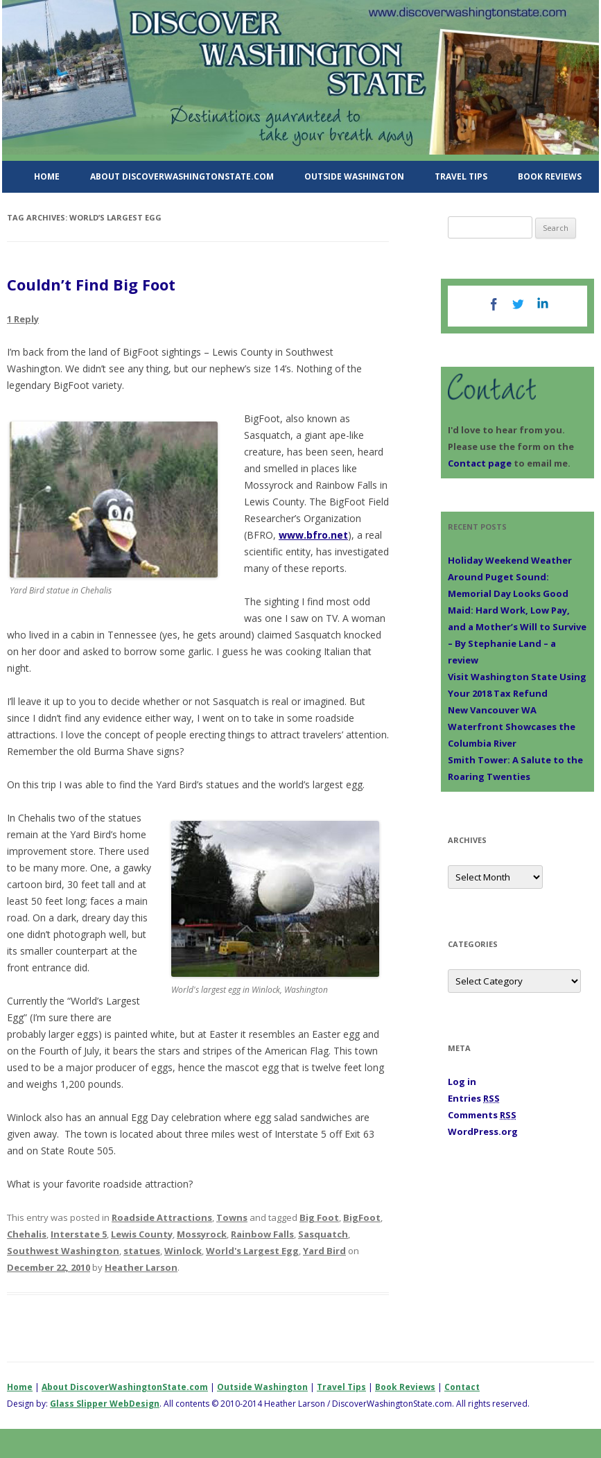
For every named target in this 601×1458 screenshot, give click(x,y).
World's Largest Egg (252, 1250)
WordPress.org (483, 1131)
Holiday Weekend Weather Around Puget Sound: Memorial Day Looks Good (510, 577)
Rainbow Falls (262, 1234)
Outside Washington (354, 176)
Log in (462, 1081)
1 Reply (23, 319)
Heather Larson (141, 1267)
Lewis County (142, 1234)
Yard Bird (324, 1250)
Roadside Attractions (162, 1217)
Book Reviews (550, 176)
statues (141, 1250)
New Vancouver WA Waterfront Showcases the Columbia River (511, 726)
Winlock (183, 1250)
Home (47, 176)
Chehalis (26, 1234)
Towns (231, 1217)
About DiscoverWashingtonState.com (182, 176)
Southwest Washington (63, 1250)
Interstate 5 (79, 1234)
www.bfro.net (313, 534)
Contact (462, 1387)
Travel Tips (461, 176)
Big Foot (319, 1217)
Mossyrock (202, 1234)
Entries (474, 1098)
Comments (482, 1115)
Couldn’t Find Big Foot (91, 284)
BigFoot (362, 1217)
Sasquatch (323, 1234)
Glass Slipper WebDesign (104, 1403)
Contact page (480, 463)
